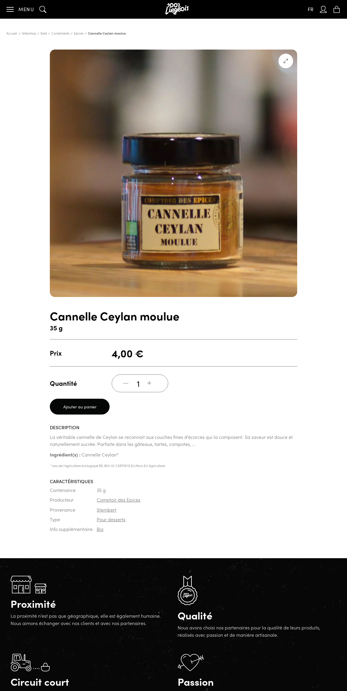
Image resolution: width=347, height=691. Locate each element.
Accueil (11, 33)
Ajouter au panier (79, 407)
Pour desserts (111, 519)
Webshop (29, 33)
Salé (43, 33)
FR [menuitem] (310, 9)
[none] (310, 9)
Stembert (106, 509)
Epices (79, 33)
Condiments (60, 33)
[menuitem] (310, 9)
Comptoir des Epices (118, 499)
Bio (100, 529)
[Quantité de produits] (138, 383)
